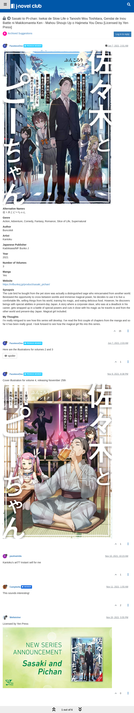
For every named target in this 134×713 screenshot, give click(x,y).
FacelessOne (16, 46)
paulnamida (16, 556)
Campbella (15, 587)
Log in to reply (122, 34)
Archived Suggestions (20, 33)
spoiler (9, 355)
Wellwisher (15, 617)
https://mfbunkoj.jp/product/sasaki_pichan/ (26, 284)
